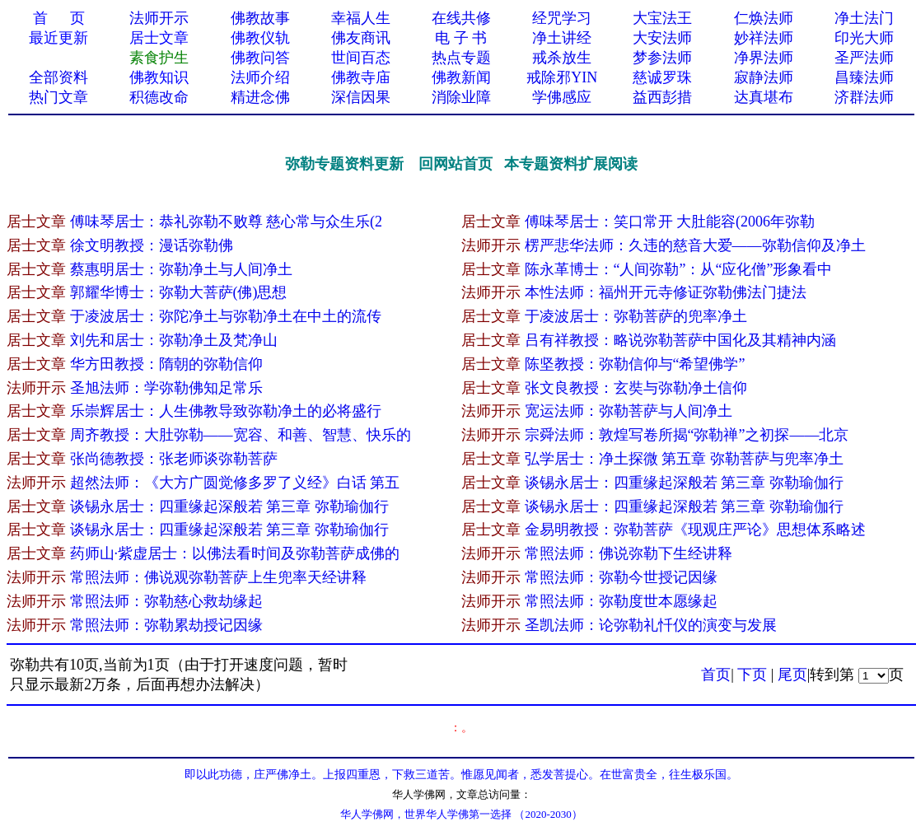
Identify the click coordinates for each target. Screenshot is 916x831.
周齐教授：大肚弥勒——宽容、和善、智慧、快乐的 (240, 435)
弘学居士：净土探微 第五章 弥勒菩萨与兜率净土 (684, 459)
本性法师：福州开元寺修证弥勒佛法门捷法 (665, 292)
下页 (752, 674)
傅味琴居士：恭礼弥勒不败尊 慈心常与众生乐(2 (226, 221)
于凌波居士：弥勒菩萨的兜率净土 (636, 316)
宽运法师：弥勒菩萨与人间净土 (628, 411)
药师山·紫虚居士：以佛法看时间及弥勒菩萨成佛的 (235, 553)
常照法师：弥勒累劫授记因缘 (166, 625)
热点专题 (461, 57)
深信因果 (360, 97)
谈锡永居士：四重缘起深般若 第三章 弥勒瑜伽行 (684, 482)
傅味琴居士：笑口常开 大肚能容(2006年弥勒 (670, 221)
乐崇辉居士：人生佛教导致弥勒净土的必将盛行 (225, 411)
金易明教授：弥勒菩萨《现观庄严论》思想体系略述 (695, 529)
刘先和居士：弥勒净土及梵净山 (174, 340)
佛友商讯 (360, 38)
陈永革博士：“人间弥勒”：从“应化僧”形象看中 (679, 269)
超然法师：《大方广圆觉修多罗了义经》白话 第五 (235, 482)
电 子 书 (461, 38)
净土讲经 (561, 38)
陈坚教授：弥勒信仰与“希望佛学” (635, 364)
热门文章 (58, 97)
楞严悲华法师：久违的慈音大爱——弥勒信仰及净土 (695, 245)
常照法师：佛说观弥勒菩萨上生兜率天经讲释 (218, 577)
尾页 (792, 674)
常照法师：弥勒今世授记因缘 (621, 577)
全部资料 (58, 77)
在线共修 (461, 18)
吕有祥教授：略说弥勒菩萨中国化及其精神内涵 (680, 340)
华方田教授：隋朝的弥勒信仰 (166, 364)
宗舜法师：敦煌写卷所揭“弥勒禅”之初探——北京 (687, 435)
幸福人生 (360, 18)
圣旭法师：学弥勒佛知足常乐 (166, 388)
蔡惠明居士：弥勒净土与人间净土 (181, 269)
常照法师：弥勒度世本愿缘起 (621, 601)
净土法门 (864, 18)
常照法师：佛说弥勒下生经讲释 (628, 553)
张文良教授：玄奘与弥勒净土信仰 (636, 388)
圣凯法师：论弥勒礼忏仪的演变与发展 (651, 625)
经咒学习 (561, 18)
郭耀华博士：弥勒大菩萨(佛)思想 (178, 292)
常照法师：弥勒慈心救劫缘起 (166, 601)
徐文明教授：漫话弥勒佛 (151, 245)
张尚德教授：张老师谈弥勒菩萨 (174, 459)
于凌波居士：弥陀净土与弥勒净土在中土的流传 (225, 316)
